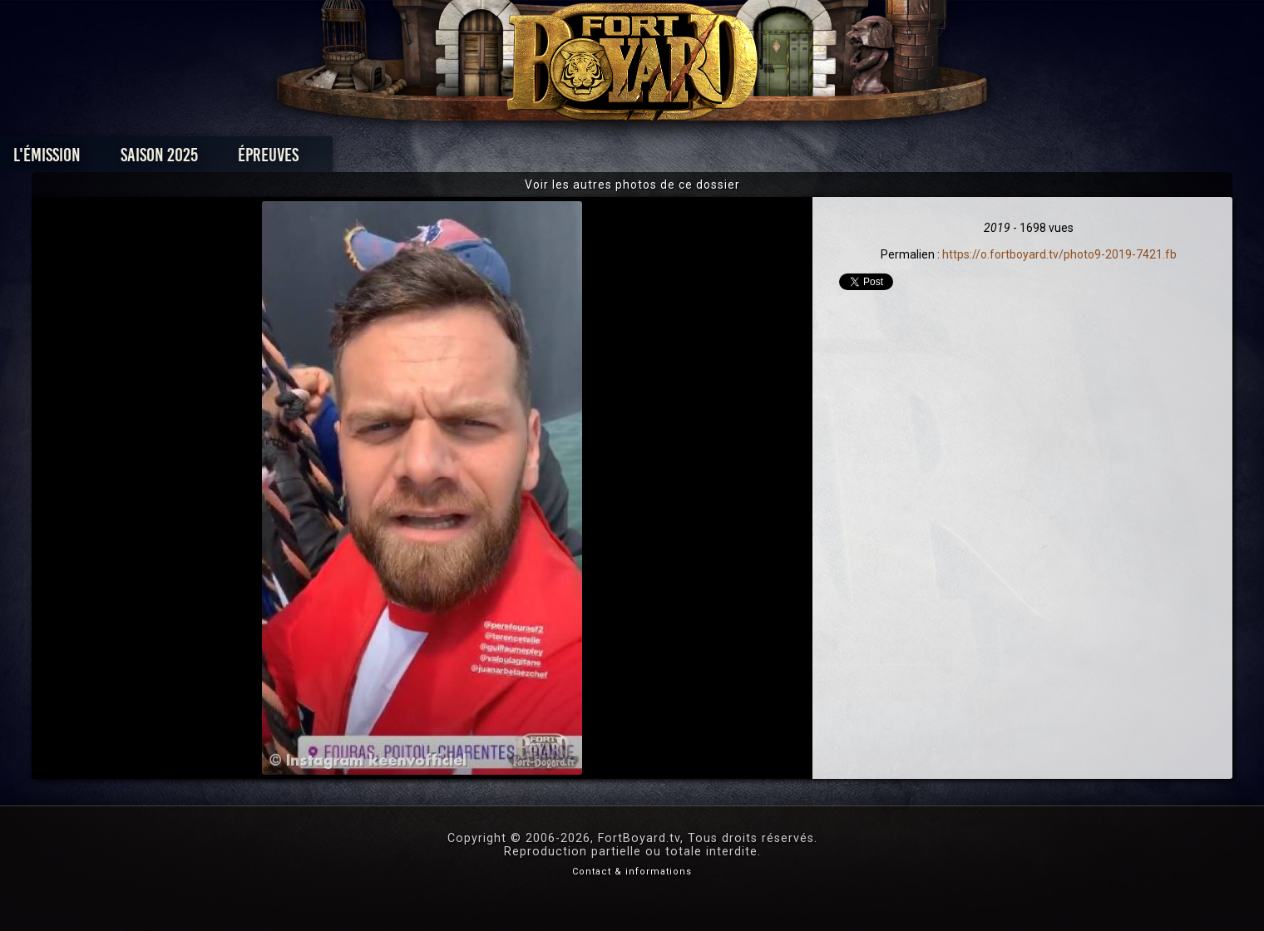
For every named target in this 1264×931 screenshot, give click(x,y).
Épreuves (481, 159)
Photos (574, 159)
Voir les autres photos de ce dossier (632, 184)
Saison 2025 (372, 159)
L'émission (260, 159)
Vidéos (658, 159)
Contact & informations (632, 871)
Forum (837, 159)
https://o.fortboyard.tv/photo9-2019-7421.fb (1059, 254)
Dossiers (747, 159)
